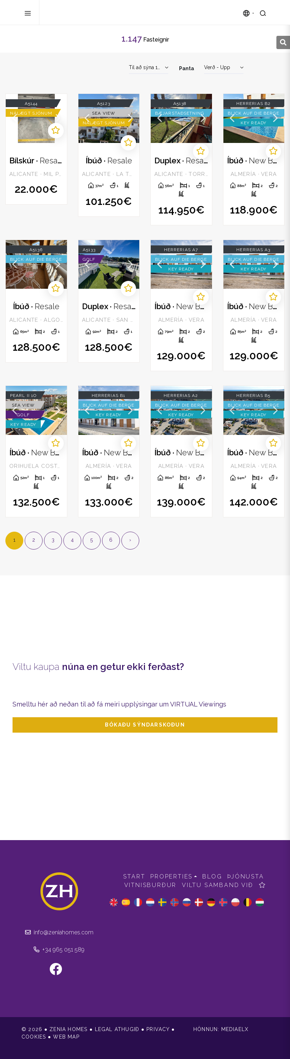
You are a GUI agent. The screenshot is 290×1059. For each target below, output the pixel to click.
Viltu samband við (217, 885)
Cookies (33, 1037)
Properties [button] (171, 876)
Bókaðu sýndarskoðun (145, 725)
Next (58, 118)
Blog (212, 876)
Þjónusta (245, 876)
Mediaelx (235, 1029)
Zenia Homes (80, 12)
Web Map (66, 1037)
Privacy (157, 1029)
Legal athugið (117, 1029)
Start (134, 876)
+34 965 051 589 (59, 949)
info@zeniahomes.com (59, 932)
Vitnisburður (150, 885)
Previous (15, 118)
